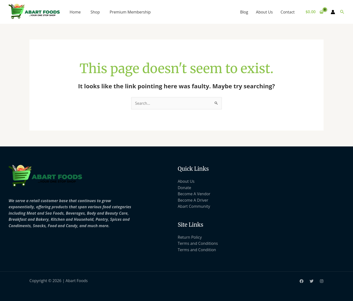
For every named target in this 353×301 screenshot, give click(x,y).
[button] (342, 12)
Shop (95, 12)
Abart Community (194, 206)
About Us (264, 12)
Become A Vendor (194, 194)
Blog (244, 12)
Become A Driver (193, 200)
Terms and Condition (197, 250)
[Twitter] (312, 281)
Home (75, 12)
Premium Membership (130, 12)
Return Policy (190, 237)
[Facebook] (301, 281)
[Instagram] (322, 281)
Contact (288, 12)
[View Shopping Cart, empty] (314, 12)
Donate (184, 187)
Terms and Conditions (198, 243)
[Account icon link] (333, 12)
